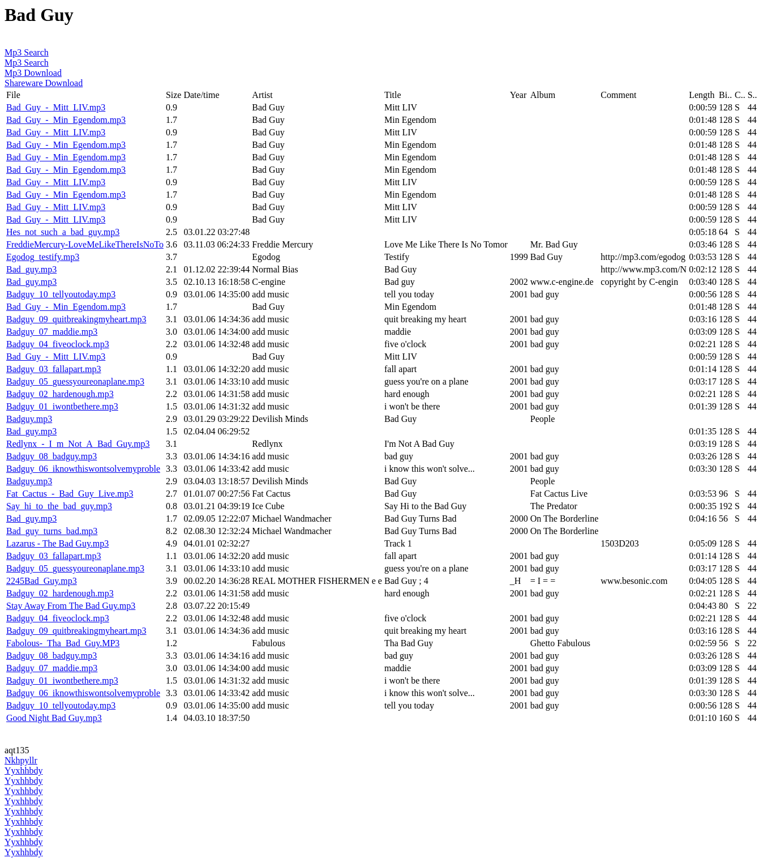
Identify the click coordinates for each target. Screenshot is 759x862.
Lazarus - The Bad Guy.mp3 (57, 543)
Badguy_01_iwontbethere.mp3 (62, 406)
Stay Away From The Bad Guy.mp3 (70, 606)
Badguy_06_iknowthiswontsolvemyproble (83, 468)
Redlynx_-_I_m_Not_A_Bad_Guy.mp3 (78, 444)
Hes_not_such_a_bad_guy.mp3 (62, 232)
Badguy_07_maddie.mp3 (51, 331)
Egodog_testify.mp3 (42, 257)
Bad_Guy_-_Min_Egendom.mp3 (66, 120)
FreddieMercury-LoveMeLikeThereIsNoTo (85, 244)
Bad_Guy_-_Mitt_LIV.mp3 (55, 107)
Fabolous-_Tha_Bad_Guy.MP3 (62, 643)
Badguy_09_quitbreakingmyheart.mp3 (76, 319)
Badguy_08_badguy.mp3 (51, 456)
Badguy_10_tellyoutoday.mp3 (60, 294)
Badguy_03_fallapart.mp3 (53, 369)
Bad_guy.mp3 (31, 269)
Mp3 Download (33, 73)
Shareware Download (44, 83)
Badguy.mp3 (29, 419)
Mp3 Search (27, 52)
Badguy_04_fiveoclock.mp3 (57, 344)
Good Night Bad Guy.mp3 (54, 718)
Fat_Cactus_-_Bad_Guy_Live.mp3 (69, 493)
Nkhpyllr (21, 760)
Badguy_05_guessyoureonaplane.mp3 (75, 381)
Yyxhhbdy (24, 770)
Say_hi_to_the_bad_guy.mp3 (59, 506)
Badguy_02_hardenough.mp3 (60, 394)
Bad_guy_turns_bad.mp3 (51, 531)
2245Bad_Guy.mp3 (41, 581)
